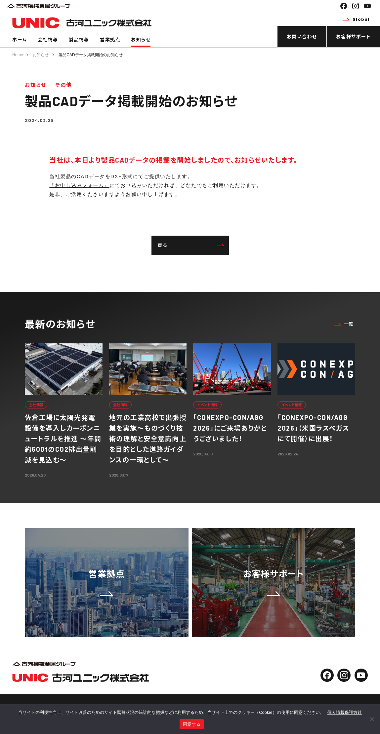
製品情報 (79, 39)
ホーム (19, 39)
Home (17, 55)
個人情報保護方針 (344, 712)
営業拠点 (110, 39)
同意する (191, 724)
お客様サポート (353, 36)
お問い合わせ (302, 36)
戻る (191, 245)
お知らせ (140, 39)
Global (356, 19)
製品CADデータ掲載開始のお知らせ (90, 55)
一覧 (344, 324)
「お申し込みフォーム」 (79, 185)
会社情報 (48, 39)
